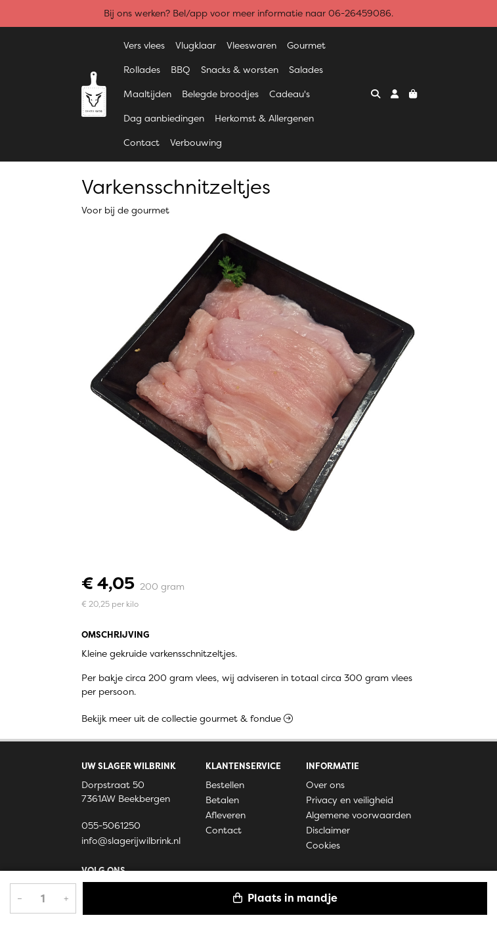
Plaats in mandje (285, 898)
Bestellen (224, 785)
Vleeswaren (251, 45)
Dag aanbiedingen (163, 118)
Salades (306, 70)
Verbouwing (196, 142)
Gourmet (306, 45)
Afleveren (225, 815)
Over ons (325, 785)
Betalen (222, 800)
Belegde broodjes (220, 94)
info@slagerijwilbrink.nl (131, 841)
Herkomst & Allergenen (264, 118)
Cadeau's (289, 94)
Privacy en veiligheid (349, 800)
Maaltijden (147, 94)
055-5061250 (110, 825)
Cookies (323, 845)
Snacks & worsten (239, 70)
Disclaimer (328, 830)
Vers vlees (144, 45)
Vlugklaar (195, 45)
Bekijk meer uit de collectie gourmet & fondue (187, 718)
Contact (141, 142)
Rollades (141, 70)
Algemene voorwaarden (358, 815)
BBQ (180, 70)
